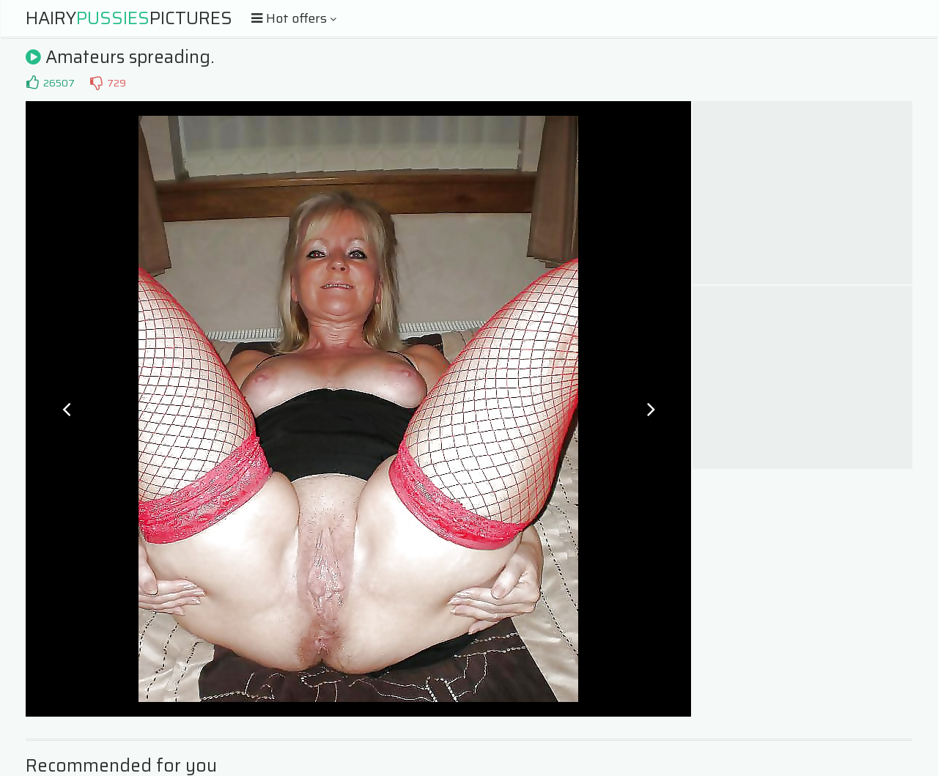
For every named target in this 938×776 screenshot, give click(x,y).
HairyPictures (129, 18)
